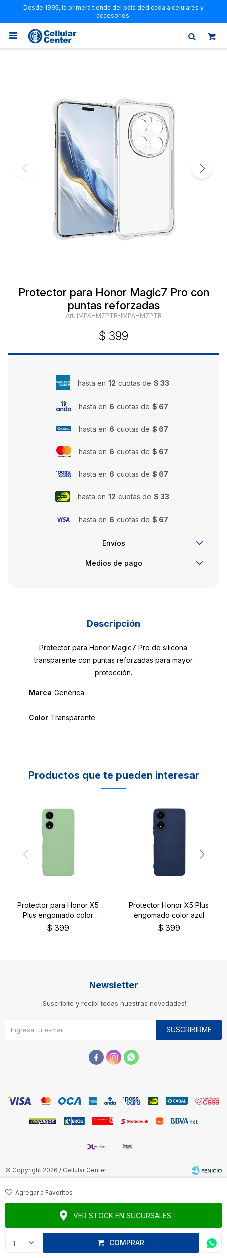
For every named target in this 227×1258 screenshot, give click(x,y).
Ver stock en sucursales (122, 1215)
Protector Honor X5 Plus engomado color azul (169, 910)
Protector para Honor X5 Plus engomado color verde (58, 910)
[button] (202, 169)
